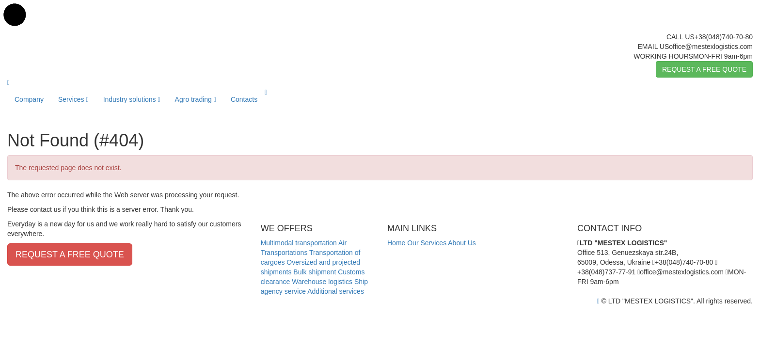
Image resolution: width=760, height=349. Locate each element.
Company (29, 99)
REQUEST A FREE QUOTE (704, 69)
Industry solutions (131, 99)
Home (396, 243)
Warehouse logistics (322, 282)
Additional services (335, 291)
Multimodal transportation (299, 243)
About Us (462, 243)
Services (73, 99)
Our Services (426, 243)
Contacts (244, 99)
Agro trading (195, 99)
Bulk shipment (314, 272)
